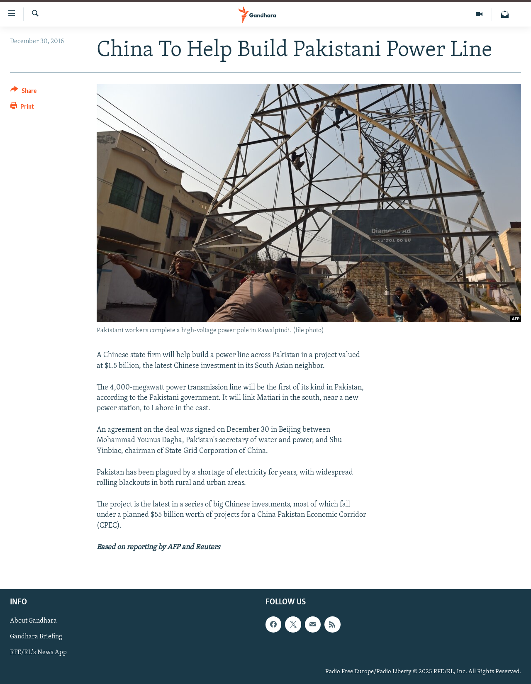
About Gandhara (33, 621)
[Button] (23, 92)
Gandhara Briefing (36, 636)
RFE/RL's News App (38, 652)
